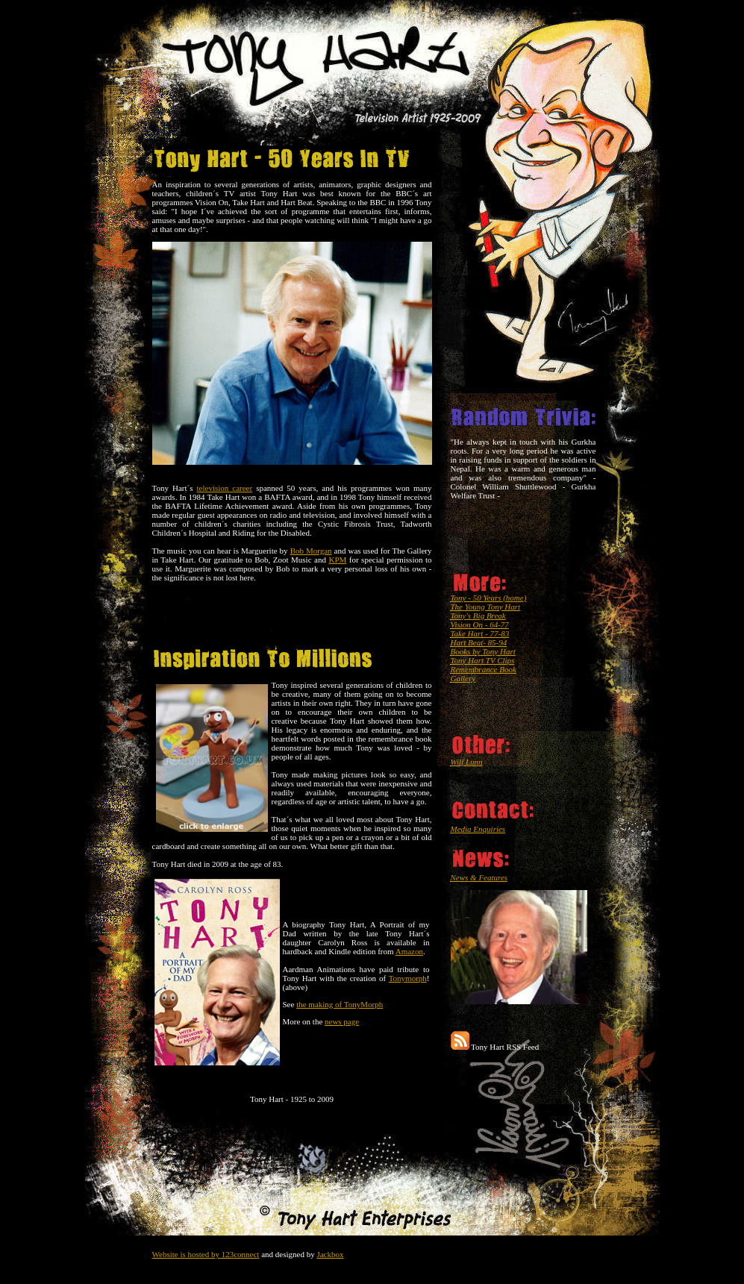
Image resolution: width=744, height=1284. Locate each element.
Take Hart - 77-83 (480, 633)
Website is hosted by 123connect (206, 1254)
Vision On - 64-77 (480, 624)
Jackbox (329, 1254)
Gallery (463, 678)
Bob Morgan (311, 550)
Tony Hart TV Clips (483, 660)
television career (225, 487)
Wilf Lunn (467, 761)
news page (342, 1021)
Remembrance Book (483, 669)
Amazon (409, 951)
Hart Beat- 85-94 (479, 642)
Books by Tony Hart (483, 651)
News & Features (479, 877)
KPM (337, 559)
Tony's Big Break (478, 615)
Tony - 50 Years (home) (489, 597)
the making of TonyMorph (339, 1004)
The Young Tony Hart (486, 606)
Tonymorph (408, 978)
